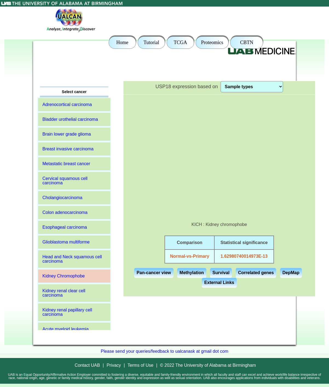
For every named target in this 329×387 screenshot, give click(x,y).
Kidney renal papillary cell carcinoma (67, 312)
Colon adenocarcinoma (65, 212)
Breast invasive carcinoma (68, 149)
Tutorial (151, 42)
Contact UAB (87, 365)
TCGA (180, 42)
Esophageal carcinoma (64, 227)
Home (122, 42)
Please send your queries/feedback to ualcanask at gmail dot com (164, 351)
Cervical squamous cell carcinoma (65, 180)
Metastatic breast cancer (66, 163)
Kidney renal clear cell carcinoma (63, 292)
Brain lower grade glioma (66, 134)
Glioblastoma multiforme (66, 242)
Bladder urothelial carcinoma (70, 119)
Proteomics (212, 42)
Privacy (113, 365)
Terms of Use (140, 365)
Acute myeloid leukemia (65, 329)
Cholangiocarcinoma (62, 197)
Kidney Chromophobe (63, 276)
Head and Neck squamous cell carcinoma (72, 258)
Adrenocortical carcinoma (67, 104)
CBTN (246, 42)
